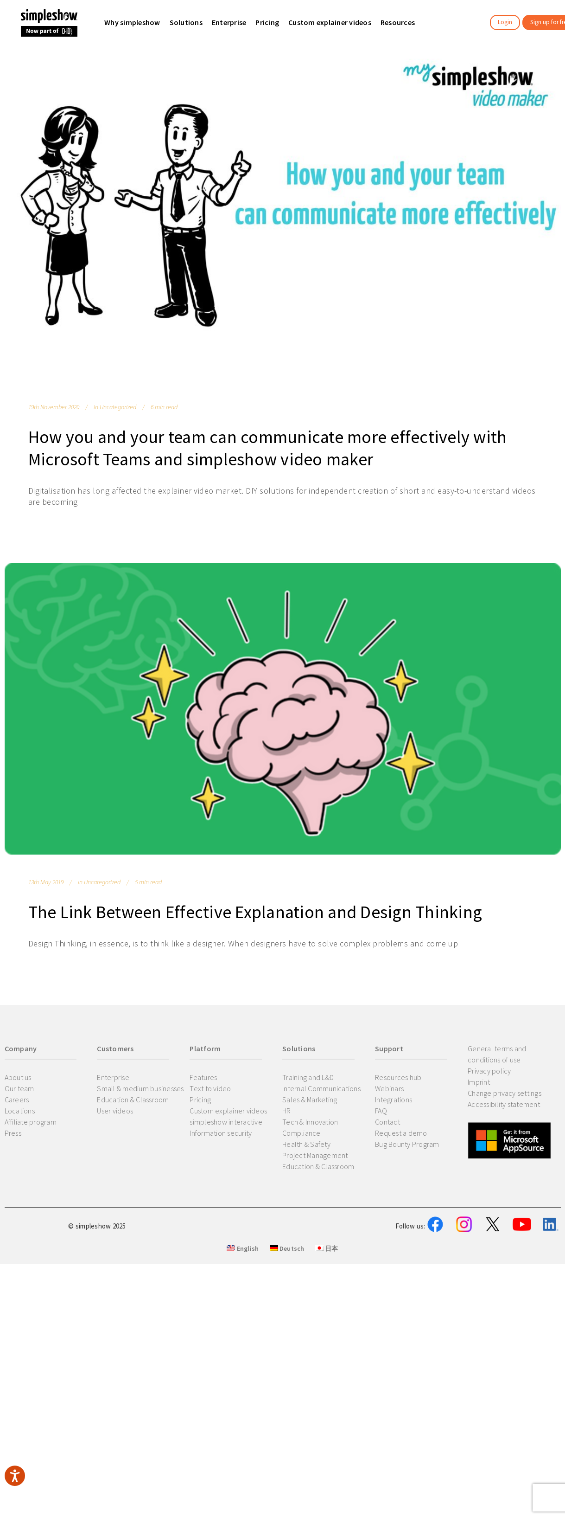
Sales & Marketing (309, 1099)
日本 (326, 1294)
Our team (19, 1088)
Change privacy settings (504, 1093)
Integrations (393, 1099)
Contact (387, 1121)
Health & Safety (306, 1144)
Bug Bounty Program (407, 1144)
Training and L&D (308, 1077)
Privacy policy (489, 1070)
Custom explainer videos (228, 1110)
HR (286, 1110)
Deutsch (287, 1294)
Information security (221, 1133)
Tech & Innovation (310, 1121)
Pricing (200, 1099)
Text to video (210, 1088)
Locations (20, 1110)
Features (203, 1077)
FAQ (381, 1110)
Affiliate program (31, 1121)
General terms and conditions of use (497, 1054)
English (243, 1294)
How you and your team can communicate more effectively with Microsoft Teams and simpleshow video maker (267, 448)
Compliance (301, 1133)
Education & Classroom (133, 1099)
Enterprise (113, 1077)
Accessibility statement (504, 1104)
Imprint (479, 1082)
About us (18, 1077)
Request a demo (401, 1133)
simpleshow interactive (226, 1121)
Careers (17, 1099)
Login (505, 22)
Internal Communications (321, 1088)
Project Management (315, 1155)
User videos (115, 1110)
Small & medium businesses (140, 1088)
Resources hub (398, 1077)
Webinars (389, 1088)
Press (13, 1133)
